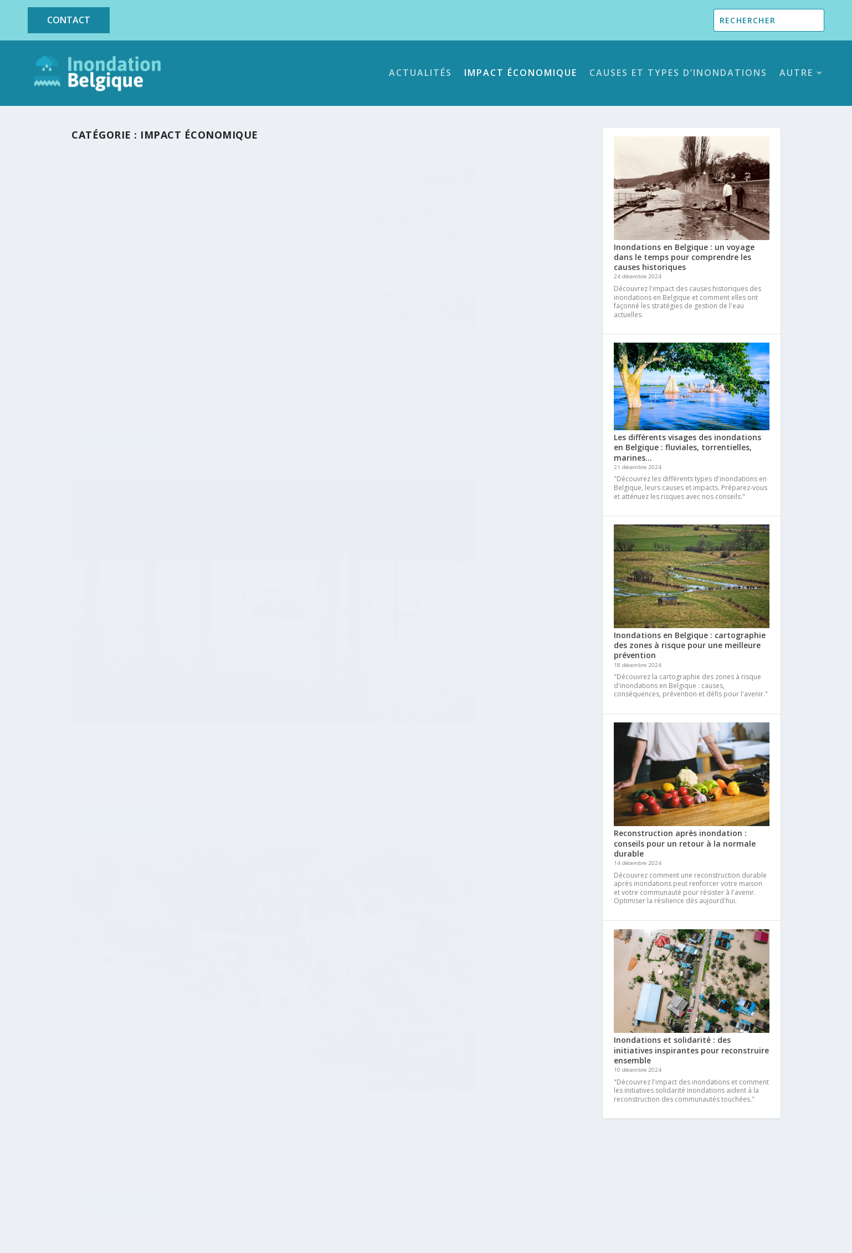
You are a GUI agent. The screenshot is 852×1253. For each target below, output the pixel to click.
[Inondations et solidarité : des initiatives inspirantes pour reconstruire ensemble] (691, 982)
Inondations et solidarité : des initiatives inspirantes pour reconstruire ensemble (691, 1050)
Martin (105, 335)
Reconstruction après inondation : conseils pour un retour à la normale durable (685, 843)
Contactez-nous (675, 1174)
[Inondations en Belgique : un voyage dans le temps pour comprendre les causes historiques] (691, 189)
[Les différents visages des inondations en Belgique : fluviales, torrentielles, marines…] (691, 387)
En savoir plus (121, 434)
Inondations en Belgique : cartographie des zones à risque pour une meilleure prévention (690, 645)
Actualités (420, 73)
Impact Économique (520, 73)
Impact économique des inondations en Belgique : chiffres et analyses (161, 301)
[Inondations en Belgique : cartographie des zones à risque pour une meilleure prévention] (691, 577)
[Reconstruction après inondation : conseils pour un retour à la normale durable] (691, 775)
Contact (68, 20)
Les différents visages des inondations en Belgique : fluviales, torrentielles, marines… (687, 447)
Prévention (142, 347)
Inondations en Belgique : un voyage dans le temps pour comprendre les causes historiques (684, 257)
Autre (796, 73)
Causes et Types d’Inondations (678, 73)
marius (106, 669)
